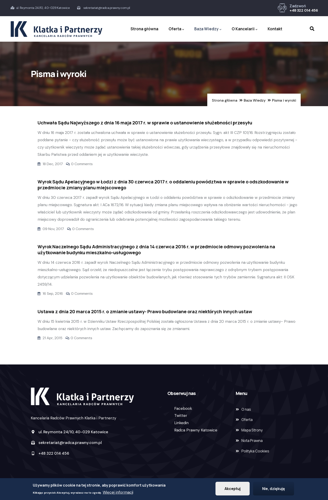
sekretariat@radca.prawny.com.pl (66, 442)
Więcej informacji (118, 492)
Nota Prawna (252, 440)
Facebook (183, 408)
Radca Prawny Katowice (195, 430)
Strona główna (144, 28)
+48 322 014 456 (304, 10)
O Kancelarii (244, 29)
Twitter (180, 415)
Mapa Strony (252, 430)
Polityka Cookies (255, 451)
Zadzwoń (298, 5)
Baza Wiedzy (207, 29)
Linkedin (181, 422)
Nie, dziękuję (273, 489)
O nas (246, 409)
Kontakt (275, 28)
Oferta (176, 29)
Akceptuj (233, 489)
